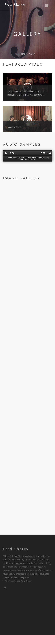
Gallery (32, 54)
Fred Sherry (14, 5)
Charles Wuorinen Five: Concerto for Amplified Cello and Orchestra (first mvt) (28, 158)
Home (22, 54)
